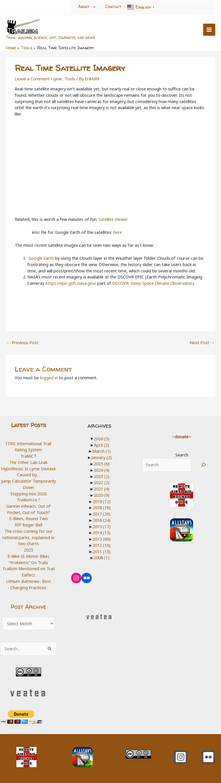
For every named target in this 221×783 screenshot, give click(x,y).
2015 (101, 526)
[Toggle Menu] (94, 7)
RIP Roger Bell (28, 525)
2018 (101, 507)
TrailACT (28, 456)
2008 (101, 557)
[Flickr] (208, 757)
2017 (101, 514)
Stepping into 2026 (28, 493)
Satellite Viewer (113, 219)
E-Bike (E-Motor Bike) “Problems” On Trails (28, 559)
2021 (101, 489)
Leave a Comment (32, 78)
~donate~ (181, 436)
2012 (101, 545)
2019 (101, 501)
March (101, 451)
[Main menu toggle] (209, 30)
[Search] (203, 464)
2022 (101, 482)
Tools (69, 78)
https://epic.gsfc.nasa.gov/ (71, 283)
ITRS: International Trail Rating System (28, 447)
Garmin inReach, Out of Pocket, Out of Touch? (28, 509)
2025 (28, 550)
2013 (101, 539)
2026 (101, 438)
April (101, 445)
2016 (101, 520)
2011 (101, 551)
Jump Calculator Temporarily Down (28, 484)
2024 (101, 470)
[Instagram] (180, 757)
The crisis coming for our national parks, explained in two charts (28, 537)
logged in (49, 377)
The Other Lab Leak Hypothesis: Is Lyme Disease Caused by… (28, 468)
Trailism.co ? (28, 500)
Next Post (202, 342)
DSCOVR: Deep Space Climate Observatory (153, 283)
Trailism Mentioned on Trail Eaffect (28, 572)
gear (57, 78)
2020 (101, 495)
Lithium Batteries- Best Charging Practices (28, 584)
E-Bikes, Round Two (28, 518)
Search (181, 455)
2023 (101, 476)
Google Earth (41, 258)
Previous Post (22, 342)
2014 (101, 532)
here (117, 232)
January (101, 457)
